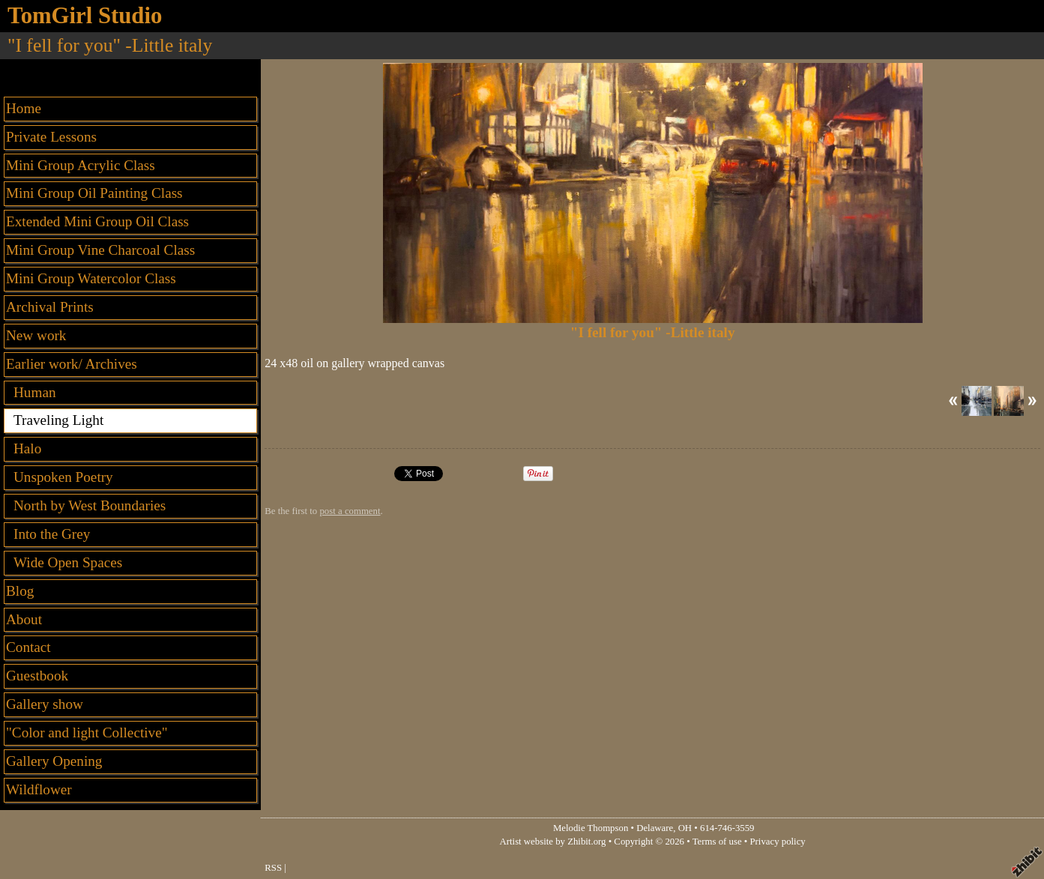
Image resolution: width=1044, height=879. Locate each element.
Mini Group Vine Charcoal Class (100, 250)
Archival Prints (50, 307)
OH (685, 828)
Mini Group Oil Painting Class (94, 193)
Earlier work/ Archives (71, 364)
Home (23, 108)
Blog (20, 591)
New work (36, 335)
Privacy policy (777, 841)
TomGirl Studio (84, 15)
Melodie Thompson (590, 828)
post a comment (349, 511)
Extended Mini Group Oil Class (97, 221)
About (24, 619)
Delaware (654, 828)
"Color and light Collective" (87, 732)
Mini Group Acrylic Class (80, 165)
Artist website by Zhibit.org (553, 841)
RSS (273, 868)
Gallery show (44, 704)
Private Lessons (51, 137)
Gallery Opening (54, 761)
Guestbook (37, 675)
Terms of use (717, 841)
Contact (28, 647)
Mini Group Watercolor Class (91, 278)
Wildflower (39, 789)
